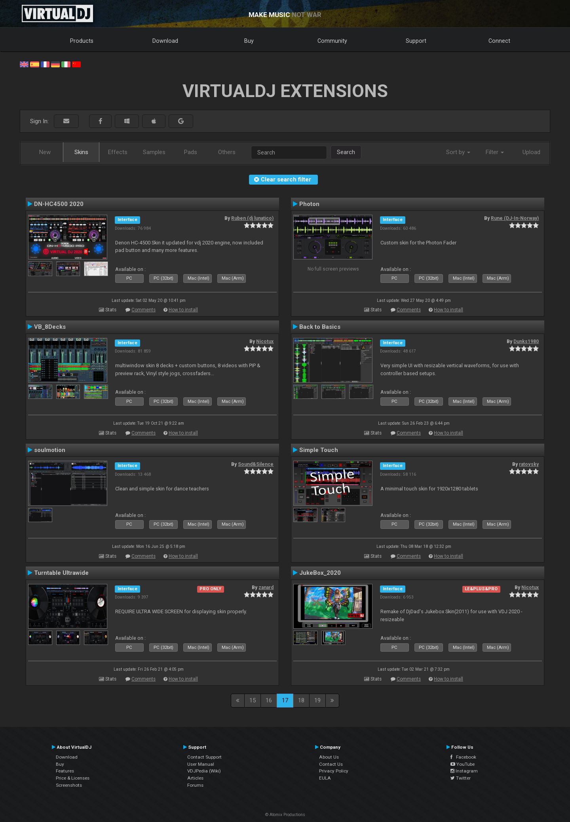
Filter (495, 152)
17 (285, 700)
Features (65, 771)
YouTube (462, 764)
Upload (531, 152)
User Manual (200, 764)
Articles (195, 778)
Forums (195, 785)
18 (301, 700)
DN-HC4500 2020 (59, 204)
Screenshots (69, 785)
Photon (309, 204)
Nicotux (265, 341)
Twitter (460, 778)
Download (165, 41)
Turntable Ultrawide (61, 572)
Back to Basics (319, 326)
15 (252, 700)
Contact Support (204, 757)
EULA (325, 778)
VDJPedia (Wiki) (204, 771)
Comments (143, 310)
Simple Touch (318, 450)
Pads (190, 152)
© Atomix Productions (285, 814)
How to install (183, 310)
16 (269, 700)
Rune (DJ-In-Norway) (515, 218)
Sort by (458, 152)
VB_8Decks (50, 326)
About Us (329, 757)
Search (346, 152)
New (45, 152)
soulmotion (49, 450)
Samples (154, 152)
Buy (249, 41)
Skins (81, 152)
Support (416, 41)
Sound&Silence (256, 464)
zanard (266, 587)
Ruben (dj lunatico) (252, 218)
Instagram (464, 771)
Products (81, 41)
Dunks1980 (526, 341)
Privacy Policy (333, 771)
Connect (499, 41)
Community (332, 41)
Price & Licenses (72, 778)
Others (227, 152)
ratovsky (529, 464)
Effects (117, 152)
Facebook (463, 757)
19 (317, 700)
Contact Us (331, 764)
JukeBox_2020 (320, 572)
